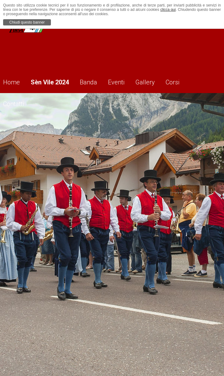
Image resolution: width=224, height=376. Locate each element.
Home (15, 81)
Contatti (17, 102)
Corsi (187, 81)
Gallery (157, 81)
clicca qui (168, 9)
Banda (96, 81)
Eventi (126, 81)
